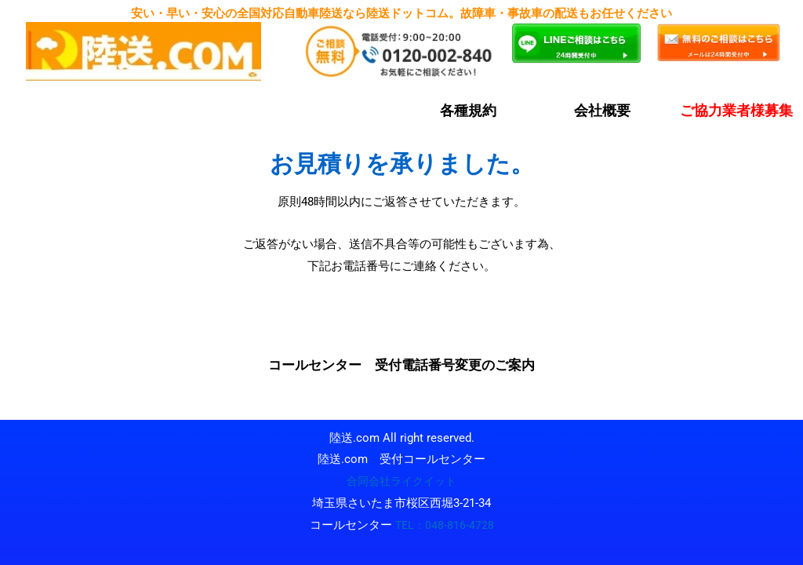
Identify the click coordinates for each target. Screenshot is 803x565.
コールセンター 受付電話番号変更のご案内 (401, 365)
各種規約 (468, 110)
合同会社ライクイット (401, 481)
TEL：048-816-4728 (444, 525)
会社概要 (602, 110)
